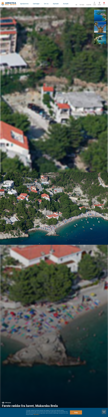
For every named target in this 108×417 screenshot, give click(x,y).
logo (8, 3)
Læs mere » (36, 414)
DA (104, 4)
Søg (76, 4)
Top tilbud (82, 4)
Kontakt (65, 4)
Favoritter (88, 4)
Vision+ (99, 4)
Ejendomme (24, 4)
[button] (100, 15)
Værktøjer (36, 4)
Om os (46, 4)
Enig (76, 412)
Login (94, 4)
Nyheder (56, 4)
